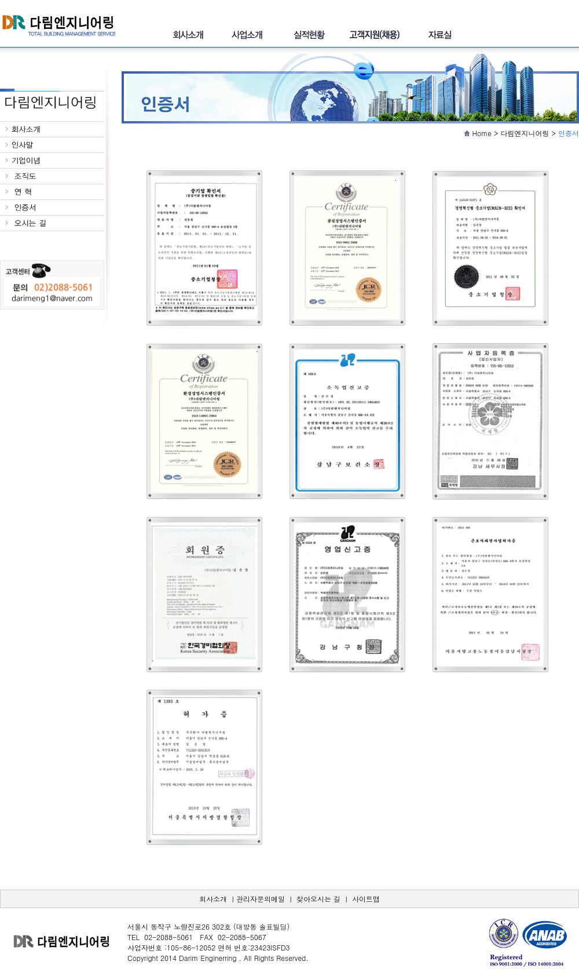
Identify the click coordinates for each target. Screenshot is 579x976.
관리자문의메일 (260, 899)
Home (482, 133)
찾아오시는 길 (318, 899)
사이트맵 (366, 899)
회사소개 (213, 899)
